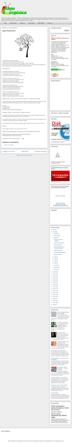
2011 (54, 294)
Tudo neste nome (58, 250)
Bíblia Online (41, 23)
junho (55, 259)
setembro (56, 235)
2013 (54, 290)
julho (55, 257)
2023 (54, 231)
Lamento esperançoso (59, 242)
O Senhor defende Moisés (60, 252)
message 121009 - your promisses (59, 377)
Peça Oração (31, 23)
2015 (54, 286)
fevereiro (56, 267)
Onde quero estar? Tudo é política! (59, 385)
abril (55, 263)
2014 (54, 288)
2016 (54, 284)
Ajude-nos (22, 23)
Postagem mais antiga (40, 151)
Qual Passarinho (58, 254)
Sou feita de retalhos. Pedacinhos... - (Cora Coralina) (62, 368)
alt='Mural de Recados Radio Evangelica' (60, 96)
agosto (55, 237)
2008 (54, 300)
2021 (54, 273)
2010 (54, 296)
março (55, 265)
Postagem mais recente (8, 151)
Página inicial (24, 151)
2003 (54, 304)
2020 (54, 276)
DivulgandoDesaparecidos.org (60, 205)
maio (55, 261)
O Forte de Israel (61, 332)
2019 (54, 278)
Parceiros (50, 23)
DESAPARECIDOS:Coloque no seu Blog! (60, 204)
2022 (54, 271)
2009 (54, 298)
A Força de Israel (58, 245)
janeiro (55, 269)
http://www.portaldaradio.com (21, 128)
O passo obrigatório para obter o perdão (63, 313)
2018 (54, 280)
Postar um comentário (9, 144)
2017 (54, 282)
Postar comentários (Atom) (26, 155)
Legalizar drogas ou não (63, 341)
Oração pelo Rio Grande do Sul (58, 350)
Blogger (62, 441)
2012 (54, 292)
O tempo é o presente (62, 322)
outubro (56, 233)
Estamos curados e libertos (58, 240)
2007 (54, 302)
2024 (54, 229)
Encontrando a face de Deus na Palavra (59, 247)
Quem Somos (13, 23)
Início (5, 23)
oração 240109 (54, 393)
